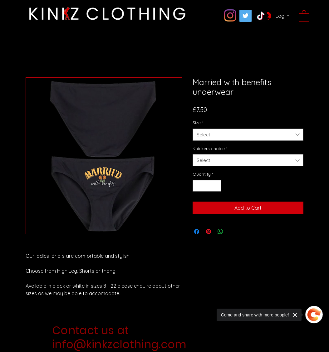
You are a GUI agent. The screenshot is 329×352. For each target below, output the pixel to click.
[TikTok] (261, 16)
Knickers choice (210, 148)
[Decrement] (197, 185)
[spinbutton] (207, 185)
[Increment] (216, 185)
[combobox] (248, 135)
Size (198, 122)
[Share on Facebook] (196, 231)
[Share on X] (232, 231)
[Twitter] (245, 16)
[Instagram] (230, 15)
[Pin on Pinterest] (208, 231)
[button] (304, 15)
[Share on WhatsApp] (220, 231)
